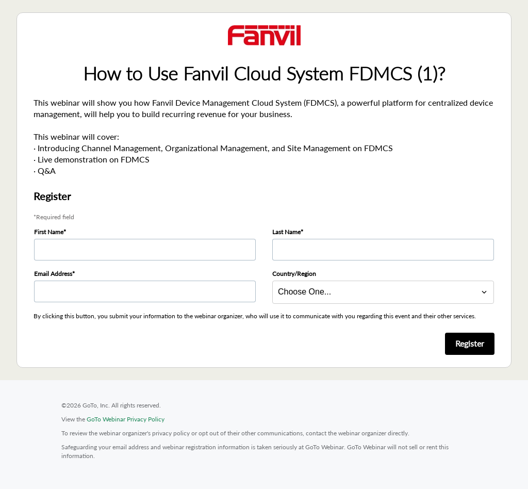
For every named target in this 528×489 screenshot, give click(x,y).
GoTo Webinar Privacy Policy (125, 419)
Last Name (286, 232)
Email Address (53, 274)
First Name (48, 232)
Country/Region (294, 274)
